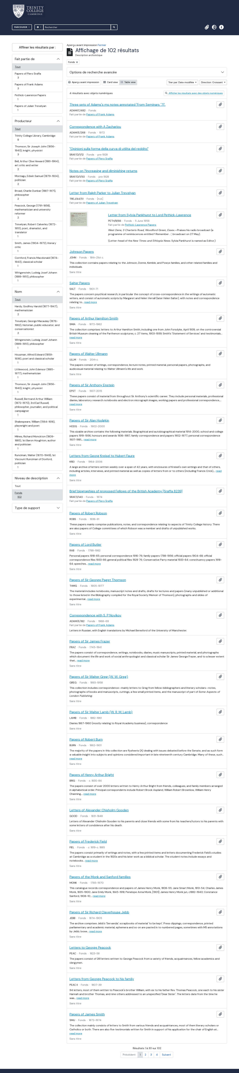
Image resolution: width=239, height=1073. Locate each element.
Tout (18, 67)
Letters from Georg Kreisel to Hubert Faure (102, 456)
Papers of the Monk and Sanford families (100, 877)
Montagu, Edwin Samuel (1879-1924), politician (37, 180)
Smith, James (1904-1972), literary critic (35, 247)
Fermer (102, 45)
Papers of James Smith (87, 1014)
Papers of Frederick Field (88, 841)
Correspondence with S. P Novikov (95, 615)
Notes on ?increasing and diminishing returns (103, 171)
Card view (110, 82)
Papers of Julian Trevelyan (30, 108)
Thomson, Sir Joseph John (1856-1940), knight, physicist (35, 150)
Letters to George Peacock (90, 948)
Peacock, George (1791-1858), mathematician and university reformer (33, 211)
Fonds (23, 495)
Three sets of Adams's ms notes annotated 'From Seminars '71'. (117, 105)
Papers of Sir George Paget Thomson (98, 580)
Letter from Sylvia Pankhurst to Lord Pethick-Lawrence (149, 215)
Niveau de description (31, 478)
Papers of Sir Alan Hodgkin (89, 420)
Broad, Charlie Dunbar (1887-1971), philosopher (35, 195)
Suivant (166, 1054)
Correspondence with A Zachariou (95, 127)
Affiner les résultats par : (37, 47)
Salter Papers (80, 283)
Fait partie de (25, 59)
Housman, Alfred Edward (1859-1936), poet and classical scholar (34, 359)
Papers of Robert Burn (86, 739)
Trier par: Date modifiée (181, 82)
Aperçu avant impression (83, 82)
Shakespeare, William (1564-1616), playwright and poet (35, 426)
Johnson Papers (82, 252)
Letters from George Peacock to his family (102, 979)
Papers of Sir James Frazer (90, 641)
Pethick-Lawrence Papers (30, 97)
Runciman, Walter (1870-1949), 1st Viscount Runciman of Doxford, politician (35, 461)
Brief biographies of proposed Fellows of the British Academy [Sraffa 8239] (126, 491)
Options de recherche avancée (93, 72)
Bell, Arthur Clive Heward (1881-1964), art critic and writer (37, 165)
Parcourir (21, 27)
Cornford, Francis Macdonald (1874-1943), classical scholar (37, 262)
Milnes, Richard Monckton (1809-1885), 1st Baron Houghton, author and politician (35, 442)
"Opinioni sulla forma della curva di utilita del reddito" (109, 149)
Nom (18, 291)
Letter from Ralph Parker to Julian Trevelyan (103, 193)
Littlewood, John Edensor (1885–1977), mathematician (35, 373)
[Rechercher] (77, 27)
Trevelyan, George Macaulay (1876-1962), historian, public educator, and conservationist (37, 327)
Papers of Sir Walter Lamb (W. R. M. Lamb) (101, 712)
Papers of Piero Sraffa (28, 76)
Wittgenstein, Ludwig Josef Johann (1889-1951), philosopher (36, 277)
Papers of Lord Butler (85, 545)
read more (90, 302)
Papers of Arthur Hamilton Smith (94, 318)
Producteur (23, 121)
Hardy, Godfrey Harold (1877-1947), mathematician (36, 310)
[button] (206, 27)
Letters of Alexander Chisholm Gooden (99, 810)
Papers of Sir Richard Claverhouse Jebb (99, 912)
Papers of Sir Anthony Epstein (92, 385)
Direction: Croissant (212, 82)
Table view (128, 82)
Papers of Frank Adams (29, 86)
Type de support (27, 508)
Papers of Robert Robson (88, 513)
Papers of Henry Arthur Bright (92, 775)
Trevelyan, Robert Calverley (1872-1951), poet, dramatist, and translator (35, 230)
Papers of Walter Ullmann (89, 354)
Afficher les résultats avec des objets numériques (194, 93)
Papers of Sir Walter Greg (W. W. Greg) (99, 677)
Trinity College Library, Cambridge (35, 138)
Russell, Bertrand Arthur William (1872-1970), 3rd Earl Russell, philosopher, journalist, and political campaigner (36, 407)
